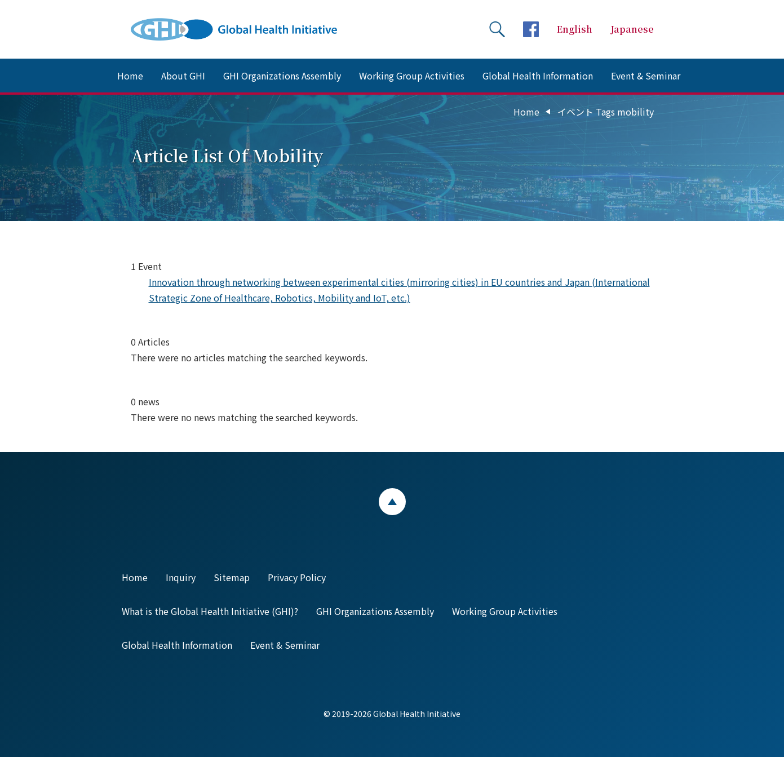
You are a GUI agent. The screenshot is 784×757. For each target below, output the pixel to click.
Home (130, 75)
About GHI (183, 75)
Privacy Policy (297, 577)
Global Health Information (537, 75)
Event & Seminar (645, 75)
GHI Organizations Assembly (282, 75)
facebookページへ (531, 29)
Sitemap (232, 577)
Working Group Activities (411, 75)
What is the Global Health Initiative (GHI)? (210, 611)
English (574, 29)
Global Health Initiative (243, 29)
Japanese (632, 29)
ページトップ (392, 501)
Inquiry (181, 577)
